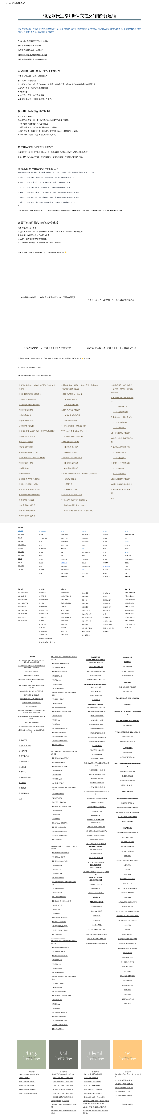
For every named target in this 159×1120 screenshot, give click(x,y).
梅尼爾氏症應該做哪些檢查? (29, 45)
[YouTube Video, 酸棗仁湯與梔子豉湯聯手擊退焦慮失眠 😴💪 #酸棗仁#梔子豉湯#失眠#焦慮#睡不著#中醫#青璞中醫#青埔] (47, 325)
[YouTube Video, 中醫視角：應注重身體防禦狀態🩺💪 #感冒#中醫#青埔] (47, 277)
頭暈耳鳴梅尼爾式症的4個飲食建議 (32, 59)
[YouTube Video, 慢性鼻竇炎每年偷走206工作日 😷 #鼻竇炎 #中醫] (111, 277)
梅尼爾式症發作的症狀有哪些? (30, 50)
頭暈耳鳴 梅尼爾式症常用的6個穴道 (32, 54)
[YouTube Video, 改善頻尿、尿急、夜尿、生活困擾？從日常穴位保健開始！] (111, 325)
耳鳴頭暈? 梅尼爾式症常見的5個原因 (33, 40)
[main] (79, 15)
